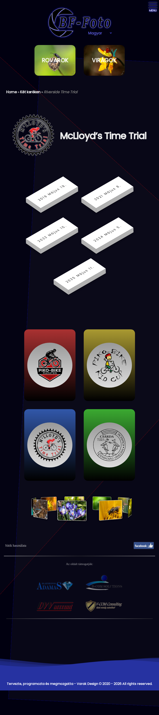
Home (11, 92)
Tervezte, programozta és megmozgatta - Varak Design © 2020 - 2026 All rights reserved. (79, 683)
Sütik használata (15, 545)
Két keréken (30, 92)
